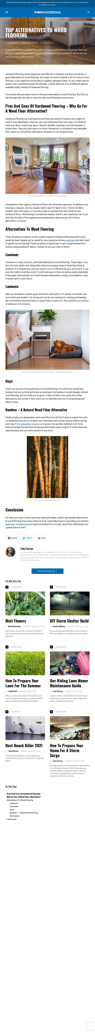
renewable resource (30, 424)
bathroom (10, 524)
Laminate (14, 806)
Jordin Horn (12, 691)
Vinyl (12, 810)
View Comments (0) (46, 571)
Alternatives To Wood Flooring (20, 800)
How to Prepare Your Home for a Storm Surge (66, 750)
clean (15, 402)
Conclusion (12, 819)
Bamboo (24, 421)
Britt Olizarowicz (14, 626)
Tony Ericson (13, 43)
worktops (70, 240)
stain (70, 122)
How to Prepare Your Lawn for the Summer (23, 683)
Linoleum (14, 803)
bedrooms (23, 524)
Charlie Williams (59, 626)
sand (45, 122)
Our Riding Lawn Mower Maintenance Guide (69, 683)
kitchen (85, 300)
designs (67, 269)
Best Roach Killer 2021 (24, 745)
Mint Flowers (15, 621)
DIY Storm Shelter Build (69, 621)
